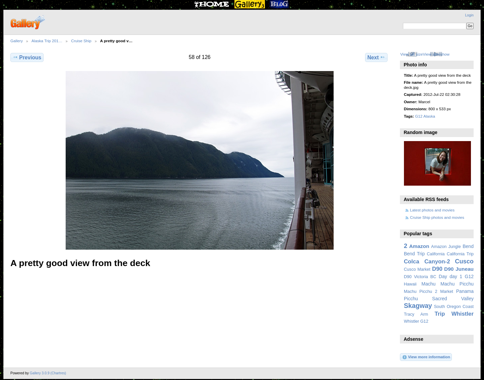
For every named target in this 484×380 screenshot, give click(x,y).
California (435, 254)
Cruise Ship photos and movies (437, 217)
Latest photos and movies (432, 210)
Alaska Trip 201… (46, 41)
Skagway (418, 305)
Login (469, 15)
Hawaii (410, 284)
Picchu (411, 298)
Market (446, 291)
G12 (469, 276)
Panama (465, 291)
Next (376, 57)
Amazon (419, 246)
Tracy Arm (416, 314)
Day (443, 276)
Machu (428, 284)
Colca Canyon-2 (427, 261)
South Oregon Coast (454, 306)
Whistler (463, 314)
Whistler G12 (416, 321)
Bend (468, 246)
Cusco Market (417, 269)
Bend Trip (414, 253)
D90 (437, 269)
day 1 (456, 276)
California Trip (460, 254)
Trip (439, 314)
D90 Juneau (459, 269)
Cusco (464, 261)
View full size (411, 54)
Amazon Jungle (446, 246)
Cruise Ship (81, 41)
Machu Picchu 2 (420, 291)
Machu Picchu (457, 284)
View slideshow (436, 54)
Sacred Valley (453, 298)
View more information (426, 357)
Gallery (16, 41)
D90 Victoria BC (420, 276)
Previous (27, 57)
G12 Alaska (425, 116)
